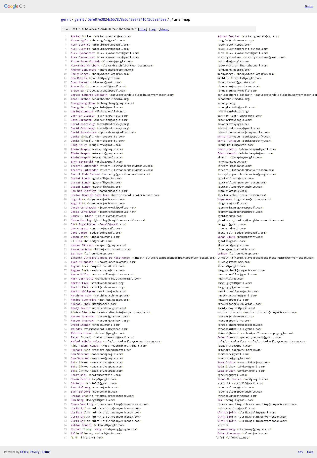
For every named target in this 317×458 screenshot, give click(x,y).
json (310, 451)
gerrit (66, 19)
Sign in (309, 6)
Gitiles (24, 452)
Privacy (34, 452)
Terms (46, 452)
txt (300, 451)
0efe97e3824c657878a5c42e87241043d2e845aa (127, 19)
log (153, 29)
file (142, 29)
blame (164, 29)
